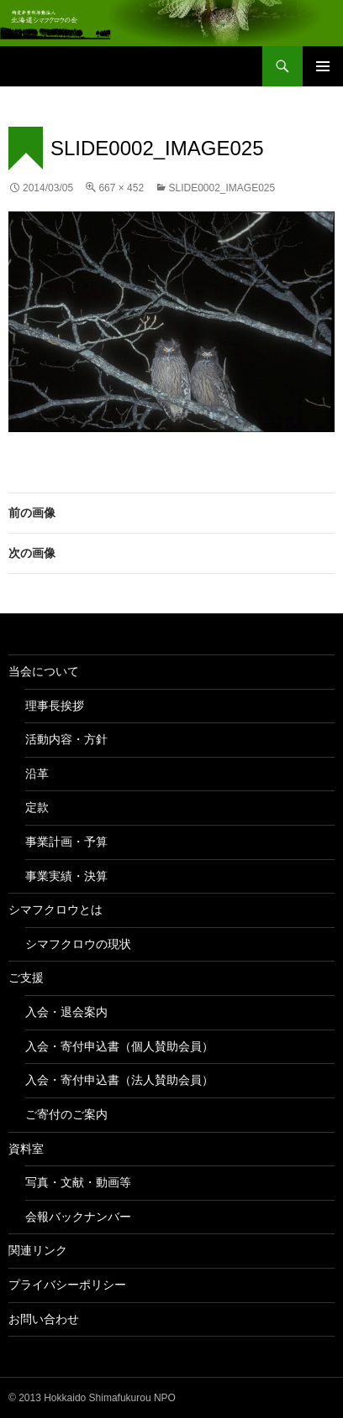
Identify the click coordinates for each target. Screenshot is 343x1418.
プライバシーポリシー (67, 1284)
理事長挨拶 (54, 705)
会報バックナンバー (78, 1216)
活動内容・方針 (66, 739)
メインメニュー (323, 66)
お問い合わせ (43, 1319)
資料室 (26, 1148)
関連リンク (37, 1250)
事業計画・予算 (66, 841)
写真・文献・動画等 (78, 1182)
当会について (43, 671)
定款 (37, 807)
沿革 (37, 773)
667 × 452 (121, 188)
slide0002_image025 (221, 188)
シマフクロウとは (55, 909)
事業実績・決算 (66, 876)
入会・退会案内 (66, 1012)
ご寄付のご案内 (66, 1114)
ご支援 (26, 977)
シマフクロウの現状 (78, 944)
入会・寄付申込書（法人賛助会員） (119, 1080)
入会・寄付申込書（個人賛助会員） (119, 1046)
